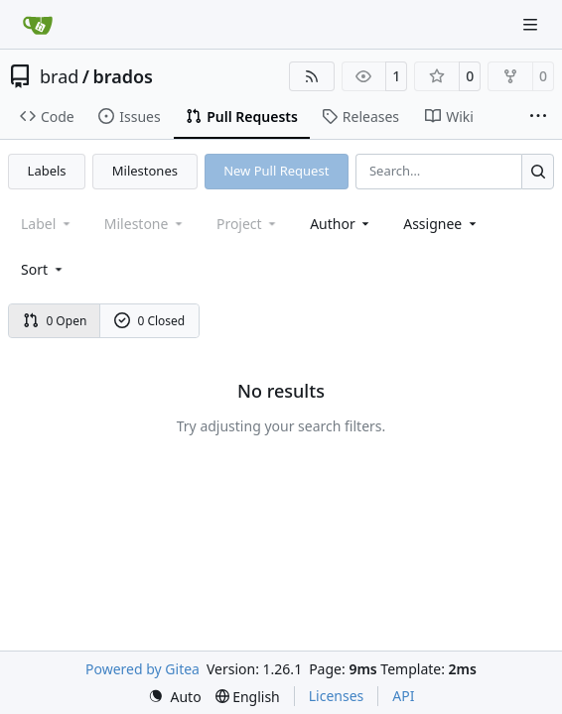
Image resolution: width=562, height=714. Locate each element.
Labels (47, 170)
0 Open (55, 320)
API (403, 695)
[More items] (538, 117)
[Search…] (537, 171)
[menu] (43, 269)
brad (59, 76)
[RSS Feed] (312, 76)
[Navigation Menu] (532, 24)
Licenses (336, 695)
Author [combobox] (341, 223)
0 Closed (150, 320)
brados (123, 76)
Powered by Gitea (142, 668)
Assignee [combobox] (441, 223)
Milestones (145, 170)
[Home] (38, 25)
